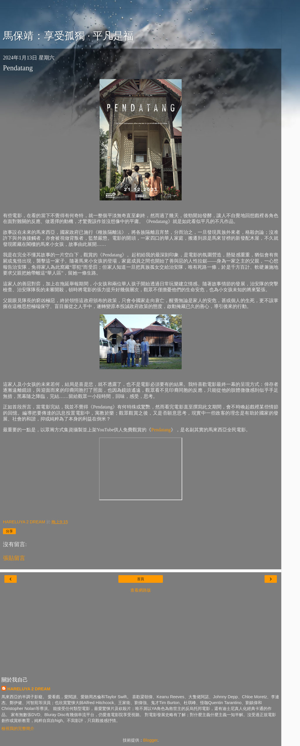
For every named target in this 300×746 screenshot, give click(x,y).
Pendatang (161, 429)
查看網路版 (140, 590)
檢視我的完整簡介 (17, 728)
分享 (9, 531)
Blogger (150, 740)
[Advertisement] (141, 16)
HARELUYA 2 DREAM (28, 689)
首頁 (140, 579)
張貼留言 (14, 558)
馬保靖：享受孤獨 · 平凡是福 (68, 35)
